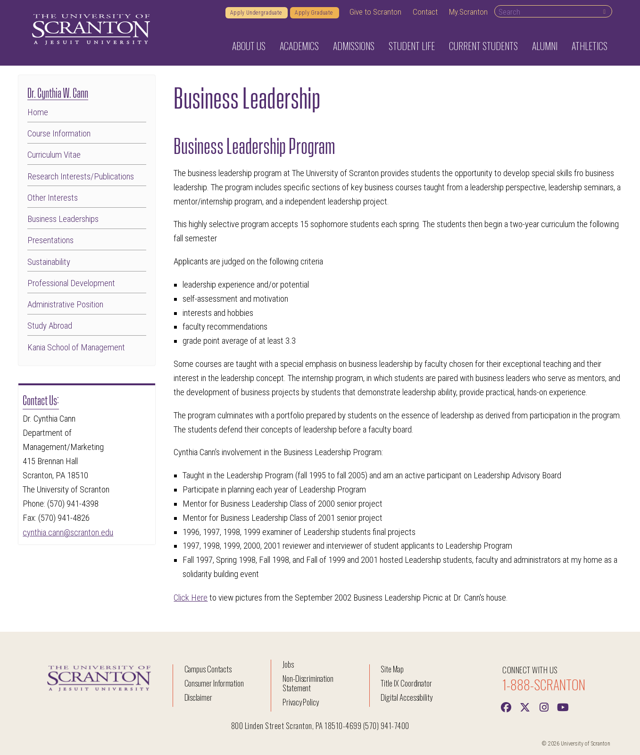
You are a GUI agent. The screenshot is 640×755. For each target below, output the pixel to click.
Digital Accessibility (406, 697)
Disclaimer (198, 697)
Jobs (288, 664)
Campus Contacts (208, 668)
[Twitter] (524, 705)
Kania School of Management (76, 348)
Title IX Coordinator (406, 682)
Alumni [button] (544, 46)
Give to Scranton (375, 12)
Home (37, 113)
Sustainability (48, 262)
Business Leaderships (63, 219)
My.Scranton (468, 12)
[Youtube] (562, 705)
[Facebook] (506, 705)
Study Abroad (49, 326)
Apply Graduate (314, 12)
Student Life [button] (412, 46)
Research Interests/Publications (80, 177)
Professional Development (71, 283)
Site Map (392, 668)
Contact (425, 12)
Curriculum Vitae (54, 155)
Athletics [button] (589, 46)
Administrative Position (65, 305)
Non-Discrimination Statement (308, 682)
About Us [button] (249, 46)
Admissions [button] (353, 46)
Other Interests (52, 198)
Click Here (191, 597)
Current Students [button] (483, 46)
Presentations (50, 241)
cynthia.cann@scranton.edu (68, 532)
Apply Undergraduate (256, 12)
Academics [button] (299, 46)
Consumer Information (214, 682)
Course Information (59, 134)
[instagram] (543, 705)
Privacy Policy (301, 701)
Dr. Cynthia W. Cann (57, 92)
